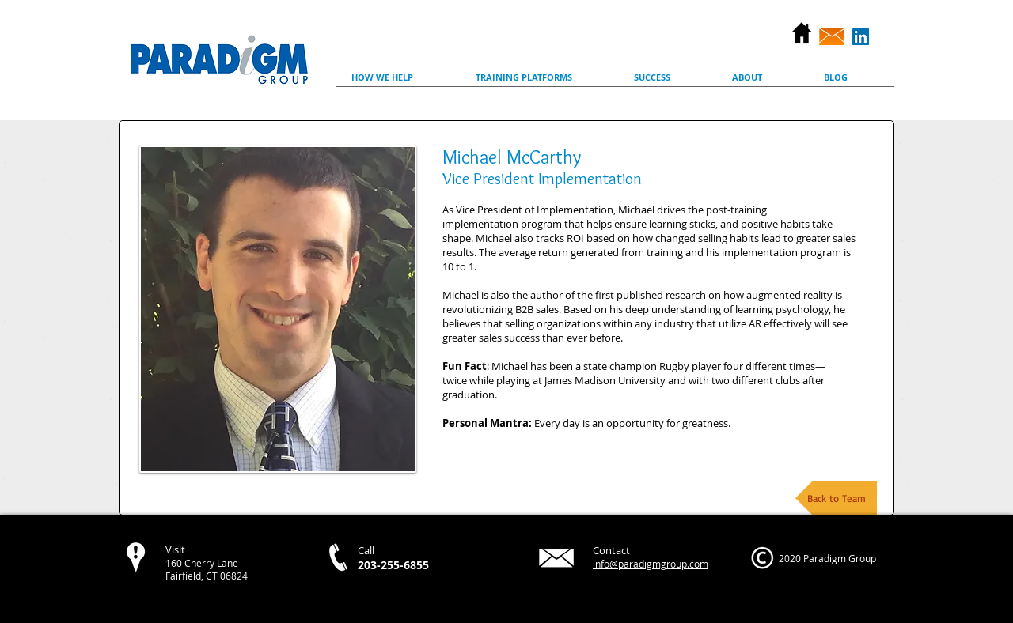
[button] (398, 82)
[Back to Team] (836, 498)
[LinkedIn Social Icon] (860, 36)
